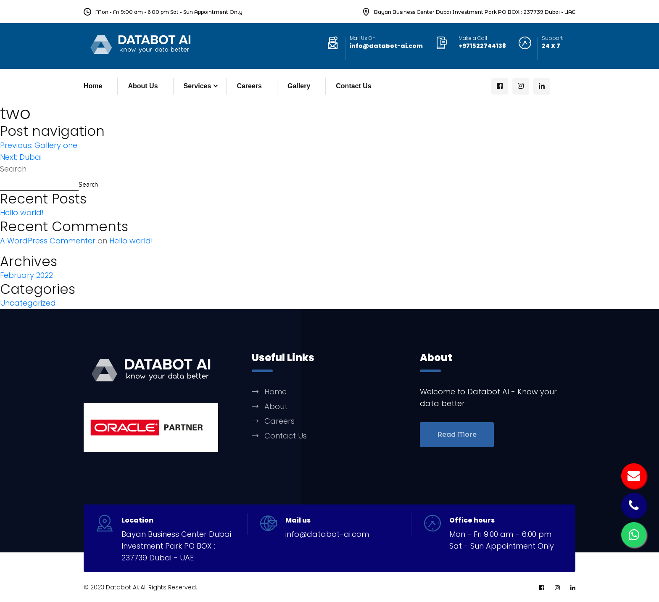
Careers (249, 86)
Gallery (298, 86)
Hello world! (22, 212)
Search (13, 169)
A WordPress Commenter (47, 240)
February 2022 (26, 275)
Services (197, 86)
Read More (457, 434)
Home (93, 86)
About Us (143, 86)
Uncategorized (28, 303)
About (275, 406)
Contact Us (353, 86)
